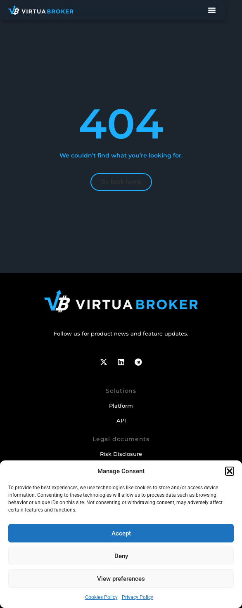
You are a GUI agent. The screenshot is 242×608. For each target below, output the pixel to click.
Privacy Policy (137, 597)
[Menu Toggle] (228, 10)
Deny (121, 556)
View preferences (121, 578)
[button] (229, 471)
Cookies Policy (101, 597)
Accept (121, 533)
